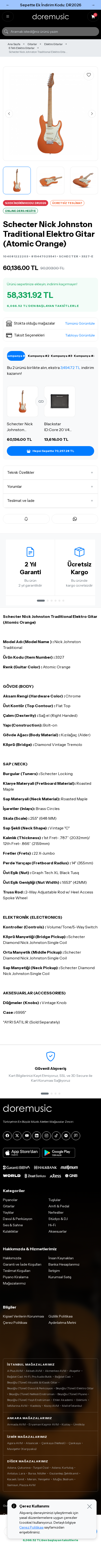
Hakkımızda (12, 1258)
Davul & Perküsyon (17, 1219)
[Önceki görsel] (9, 114)
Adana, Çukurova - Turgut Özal (28, 1467)
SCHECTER (69, 256)
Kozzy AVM (51, 1405)
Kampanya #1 (16, 356)
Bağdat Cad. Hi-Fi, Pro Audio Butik (29, 1376)
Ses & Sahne (13, 1225)
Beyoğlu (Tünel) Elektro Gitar (75, 1388)
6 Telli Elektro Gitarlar (21, 48)
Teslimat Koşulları (16, 1270)
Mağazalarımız (14, 1283)
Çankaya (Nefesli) (53, 1443)
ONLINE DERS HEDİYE (20, 211)
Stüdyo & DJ (58, 1219)
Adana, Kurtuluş (62, 1467)
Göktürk (81, 1400)
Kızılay (66, 1424)
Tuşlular (54, 1200)
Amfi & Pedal (58, 1206)
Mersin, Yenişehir (38, 1479)
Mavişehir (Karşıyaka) (22, 1449)
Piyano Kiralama (15, 1277)
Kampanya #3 (61, 356)
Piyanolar (10, 1200)
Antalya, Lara (16, 1473)
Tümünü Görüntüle (80, 323)
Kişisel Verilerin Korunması (23, 1316)
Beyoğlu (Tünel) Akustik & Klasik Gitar (32, 1382)
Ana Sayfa (14, 44)
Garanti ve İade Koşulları (22, 1264)
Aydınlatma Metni (62, 1322)
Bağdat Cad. (63, 1376)
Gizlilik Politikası (60, 1316)
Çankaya (74, 1443)
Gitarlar (32, 44)
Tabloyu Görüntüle (80, 335)
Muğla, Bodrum (63, 1479)
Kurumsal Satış (59, 1277)
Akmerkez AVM (55, 1371)
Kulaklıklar (10, 1231)
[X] (17, 1135)
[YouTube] (26, 1135)
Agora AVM (15, 1443)
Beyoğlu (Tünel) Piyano (72, 1394)
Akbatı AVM (34, 1371)
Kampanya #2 (38, 356)
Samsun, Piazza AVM (21, 1485)
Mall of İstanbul (72, 1405)
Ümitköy (79, 1424)
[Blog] (75, 1135)
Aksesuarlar (57, 1231)
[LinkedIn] (36, 1135)
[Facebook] (7, 1135)
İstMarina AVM (17, 1405)
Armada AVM (16, 1424)
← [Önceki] (8, 4)
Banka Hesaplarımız (63, 1264)
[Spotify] (66, 1135)
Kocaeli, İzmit (15, 1479)
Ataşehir (74, 1371)
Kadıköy (35, 1405)
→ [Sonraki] (93, 4)
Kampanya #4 (84, 356)
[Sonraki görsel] (92, 114)
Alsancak (32, 1443)
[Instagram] (46, 1135)
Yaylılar (8, 1212)
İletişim (54, 1270)
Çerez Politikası (15, 1322)
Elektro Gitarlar (53, 44)
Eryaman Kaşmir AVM (44, 1424)
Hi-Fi (52, 1225)
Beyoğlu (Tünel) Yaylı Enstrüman (28, 1400)
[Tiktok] (56, 1135)
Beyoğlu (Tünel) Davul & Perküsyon (30, 1388)
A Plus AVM (15, 1371)
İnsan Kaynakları (61, 1258)
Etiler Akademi (63, 1400)
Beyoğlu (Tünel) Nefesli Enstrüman (32, 1394)
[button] (50, 323)
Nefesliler (56, 1212)
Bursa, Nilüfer (37, 1473)
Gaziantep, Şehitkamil (63, 1473)
